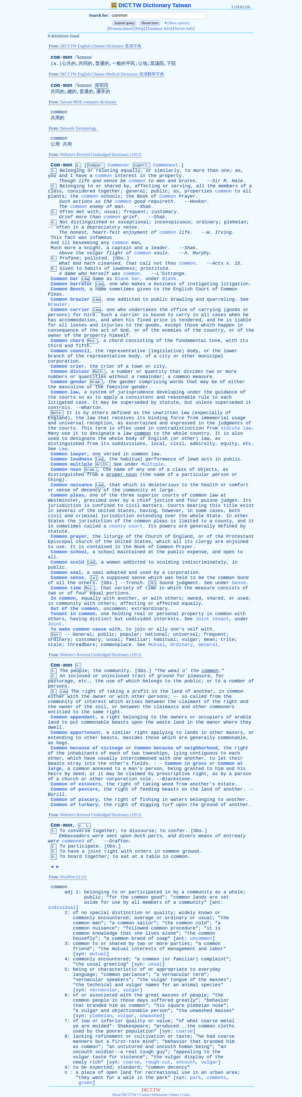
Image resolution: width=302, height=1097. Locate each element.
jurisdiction (64, 505)
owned (194, 598)
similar (122, 732)
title (230, 505)
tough (147, 1051)
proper (114, 474)
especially (209, 412)
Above (66, 253)
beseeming (85, 242)
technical (99, 984)
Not (64, 222)
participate (83, 846)
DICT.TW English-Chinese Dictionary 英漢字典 (100, 46)
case (81, 402)
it (248, 402)
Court (202, 289)
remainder (149, 376)
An (62, 676)
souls (161, 253)
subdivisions (128, 443)
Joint (55, 624)
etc (247, 443)
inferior (112, 1021)
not (158, 263)
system (98, 392)
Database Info (159, 28)
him (219, 768)
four (192, 500)
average (144, 917)
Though (67, 180)
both (234, 510)
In (229, 515)
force (177, 418)
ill (66, 242)
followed (137, 928)
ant (216, 902)
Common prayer (69, 536)
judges (229, 500)
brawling (181, 299)
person (220, 474)
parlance (134, 974)
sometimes (121, 289)
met (80, 211)
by (126, 186)
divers (187, 836)
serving (181, 186)
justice (163, 500)
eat (125, 856)
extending (149, 515)
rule (203, 397)
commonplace (116, 644)
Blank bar (127, 278)
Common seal (66, 572)
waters (178, 799)
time (150, 588)
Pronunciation (120, 28)
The (63, 206)
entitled (59, 712)
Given (67, 268)
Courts (176, 505)
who (82, 273)
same (97, 712)
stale (55, 644)
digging (149, 804)
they (245, 722)
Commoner (119, 165)
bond (243, 577)
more (199, 170)
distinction (127, 912)
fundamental (191, 340)
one (225, 170)
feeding (149, 789)
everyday (209, 969)
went (97, 1077)
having (148, 510)
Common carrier (70, 309)
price (161, 320)
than (212, 170)
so (81, 397)
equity (229, 443)
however (172, 510)
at (154, 490)
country (214, 330)
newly (80, 1062)
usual (111, 211)
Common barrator (71, 284)
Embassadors (74, 836)
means (205, 836)
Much (56, 247)
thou (170, 263)
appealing (188, 1051)
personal (168, 613)
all (200, 186)
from (192, 418)
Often (67, 211)
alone (169, 933)
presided (95, 500)
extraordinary (150, 608)
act (105, 330)
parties (180, 943)
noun (131, 474)
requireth (160, 201)
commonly (84, 917)
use (66, 433)
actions (83, 201)
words (177, 381)
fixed (144, 320)
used (139, 428)
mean (209, 639)
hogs (61, 743)
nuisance (103, 928)
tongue (178, 979)
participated (145, 892)
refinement (109, 1036)
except (173, 325)
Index (175, 1095)
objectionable (130, 1010)
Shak (145, 206)
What (64, 263)
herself (99, 273)
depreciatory (103, 227)
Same (98, 278)
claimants (166, 706)
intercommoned (138, 758)
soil (100, 706)
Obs (119, 258)
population (140, 1031)
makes (138, 284)
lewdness (123, 268)
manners (83, 1041)
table (153, 856)
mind (148, 1041)
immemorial (215, 418)
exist (247, 505)
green (85, 1082)
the (152, 175)
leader (159, 247)
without (119, 376)
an (176, 984)
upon (137, 722)
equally (131, 170)
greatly (185, 1000)
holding (122, 613)
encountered (113, 917)
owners (178, 717)
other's (119, 763)
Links (186, 1095)
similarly (166, 170)
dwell (55, 727)
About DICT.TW (124, 1095)
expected (101, 1067)
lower (230, 351)
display (194, 1057)
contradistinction (180, 428)
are (183, 526)
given (144, 289)
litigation (235, 284)
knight (92, 247)
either (236, 381)
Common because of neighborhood (176, 748)
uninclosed (115, 676)
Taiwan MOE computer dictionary (88, 102)
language (84, 974)
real (139, 613)
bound (158, 314)
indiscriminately (204, 562)
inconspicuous (172, 222)
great (152, 995)
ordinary (207, 222)
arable (242, 717)
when (234, 314)
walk (128, 1077)
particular (195, 474)
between (155, 701)
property (170, 175)
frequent (135, 211)
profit (140, 691)
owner (55, 335)
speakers (117, 979)
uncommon (115, 608)
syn (80, 954)
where (230, 722)
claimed (135, 773)
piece (88, 1072)
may (204, 381)
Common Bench (67, 289)
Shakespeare (133, 1026)
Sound (166, 582)
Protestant (240, 536)
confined (103, 505)
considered (81, 191)
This (56, 237)
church (84, 541)
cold (201, 923)
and (63, 175)
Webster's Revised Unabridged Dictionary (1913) (100, 154)
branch (56, 356)
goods (233, 309)
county (223, 521)
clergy (203, 541)
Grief (66, 217)
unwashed (201, 1010)
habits (93, 268)
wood (167, 784)
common (59, 112)
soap (162, 938)
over (114, 500)
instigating (202, 284)
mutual (120, 948)
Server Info (183, 28)
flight (114, 253)
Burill (56, 794)
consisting (139, 340)
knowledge (104, 933)
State (214, 515)
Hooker (198, 201)
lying (180, 753)
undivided (138, 619)
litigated (60, 402)
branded (97, 1005)
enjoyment (135, 232)
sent (111, 836)
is (145, 314)
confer (176, 830)
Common (167, 196)
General (82, 634)
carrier (130, 314)
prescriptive (173, 773)
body (192, 351)
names (152, 984)
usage (239, 418)
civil (177, 443)
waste (163, 722)
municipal (210, 356)
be (123, 180)
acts (206, 459)
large (166, 490)
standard (129, 1067)
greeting (115, 964)
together (109, 191)
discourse (141, 830)
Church (153, 536)
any (105, 242)
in (142, 175)
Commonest (165, 165)
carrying (210, 309)
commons (216, 1077)
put (74, 722)
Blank (169, 278)
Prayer (187, 196)
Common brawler (70, 299)
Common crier (67, 366)
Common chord (67, 340)
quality (163, 912)
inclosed (79, 676)
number (125, 371)
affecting (147, 186)
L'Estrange (170, 273)
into (89, 763)
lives (152, 933)
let (222, 758)
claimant (190, 701)
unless (203, 402)
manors (234, 732)
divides (193, 371)
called (92, 526)
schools (110, 196)
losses (78, 325)
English (183, 289)
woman (113, 562)
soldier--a (109, 1051)
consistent (140, 397)
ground (165, 676)
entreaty (234, 836)
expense (197, 552)
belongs (152, 681)
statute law (236, 428)
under (152, 278)
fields (140, 763)
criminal (87, 515)
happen (226, 325)
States (126, 510)
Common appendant (73, 717)
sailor (145, 923)
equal (97, 593)
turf (167, 804)
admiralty (202, 443)
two (210, 371)
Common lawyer (69, 454)
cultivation (149, 1036)
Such (64, 201)
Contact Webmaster (154, 1095)
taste (183, 1036)
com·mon (61, 57)
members (228, 186)
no (84, 912)
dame (70, 273)
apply (111, 397)
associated (104, 995)
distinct (101, 619)
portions (117, 593)
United (106, 510)
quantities (92, 376)
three (127, 495)
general (135, 191)
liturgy (113, 536)
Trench (134, 582)
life (83, 180)
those (191, 325)
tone (214, 340)
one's (177, 629)
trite (227, 639)
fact (70, 237)
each (226, 397)
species (211, 984)
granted (194, 768)
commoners (221, 706)
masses (217, 979)
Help (140, 28)
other (188, 356)
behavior (218, 1000)
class (55, 191)
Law (63, 448)
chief (144, 500)
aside (91, 902)
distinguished (89, 222)
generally (202, 526)
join (139, 629)
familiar (137, 639)
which (208, 325)
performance (160, 459)
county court (126, 526)
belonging (135, 717)
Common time (66, 588)
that (131, 263)
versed (112, 454)
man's (136, 768)
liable (242, 320)
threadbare (81, 644)
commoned (73, 841)
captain (122, 247)
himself (119, 335)
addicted (129, 299)
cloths (226, 1026)
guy (161, 1051)
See (244, 299)
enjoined (237, 541)
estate (226, 784)
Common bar (64, 278)
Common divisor (70, 371)
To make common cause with (85, 629)
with (93, 211)
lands (191, 732)
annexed (102, 768)
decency (91, 490)
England (58, 418)
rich (95, 1062)
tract (139, 676)
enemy (97, 206)
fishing (149, 799)
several (66, 510)
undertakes (143, 309)
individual (62, 907)
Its (247, 500)
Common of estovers (76, 784)
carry (183, 314)
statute (169, 402)
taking (115, 691)
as (238, 170)
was (82, 237)
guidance (226, 392)
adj (68, 892)
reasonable (181, 397)
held (181, 577)
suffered (162, 1000)
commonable (95, 722)
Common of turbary (74, 804)
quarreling (221, 299)
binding (158, 418)
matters (152, 505)
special (99, 912)
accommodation (77, 320)
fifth (83, 345)
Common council (70, 351)
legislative (166, 351)
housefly (84, 938)
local (158, 443)
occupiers (210, 717)
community (135, 490)
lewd (192, 459)
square (176, 1005)
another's (202, 784)
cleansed (109, 263)
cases (219, 314)
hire (89, 314)
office (178, 309)
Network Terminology (78, 128)
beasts (120, 722)
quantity (156, 371)
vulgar (95, 253)
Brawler (58, 304)
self (192, 629)
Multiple (152, 464)
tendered (190, 320)
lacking (83, 1036)
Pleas (55, 294)
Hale (237, 180)
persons (58, 314)
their (236, 758)
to (188, 170)
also (237, 433)
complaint (213, 959)
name (100, 289)
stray (74, 763)
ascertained (141, 423)
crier (108, 366)
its (244, 340)
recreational (162, 1072)
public (159, 191)
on (184, 789)
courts (67, 397)
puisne (209, 500)
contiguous (204, 753)
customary (164, 211)
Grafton (119, 841)
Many (53, 433)
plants (56, 196)
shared (112, 186)
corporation (63, 361)
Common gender (69, 381)
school (106, 552)
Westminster (63, 500)
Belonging (72, 170)
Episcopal (60, 541)
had (211, 1036)
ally (162, 629)
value (163, 1021)
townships (155, 753)
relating (107, 170)
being (175, 768)
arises (134, 701)
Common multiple (71, 464)
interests (166, 619)
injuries (112, 325)
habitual (131, 459)
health (209, 485)
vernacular (176, 974)
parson (242, 773)
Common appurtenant (76, 732)
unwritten (165, 412)
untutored (130, 1046)
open (228, 552)
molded (100, 1026)
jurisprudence (136, 392)
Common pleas (67, 495)
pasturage (60, 681)
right (89, 691)
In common (63, 598)
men (161, 180)
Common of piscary (74, 799)
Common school (69, 552)
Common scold (67, 562)
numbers (58, 376)
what (192, 1021)
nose (217, 1005)
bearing (197, 505)
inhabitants (82, 753)
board (75, 856)
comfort (239, 485)
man (119, 206)
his (130, 320)
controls (59, 407)
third (55, 345)
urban (216, 1072)
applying (162, 732)
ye (76, 1026)
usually (108, 758)
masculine (71, 387)
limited (188, 521)
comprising (153, 381)
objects (207, 469)
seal (97, 572)
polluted (96, 258)
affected (168, 603)
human (186, 1046)
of (243, 186)
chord (116, 340)
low (85, 1021)
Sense (239, 582)
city (164, 356)
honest (78, 232)
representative (125, 351)
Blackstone (176, 779)
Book (142, 196)
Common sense (67, 577)
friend (81, 948)
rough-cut (157, 1062)
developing (170, 392)
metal (227, 1021)
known (205, 912)
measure (202, 376)
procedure (182, 928)
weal (173, 670)
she (138, 933)
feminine (117, 387)
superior (148, 495)
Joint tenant (212, 619)
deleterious (163, 485)
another (127, 598)
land (176, 691)
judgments (230, 423)
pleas (161, 521)
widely (187, 912)
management (181, 948)
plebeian (235, 222)
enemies (172, 330)
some (201, 510)
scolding (168, 562)
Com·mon (61, 165)
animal (190, 984)
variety (124, 588)
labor (216, 948)
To (62, 830)
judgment (187, 582)
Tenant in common (73, 613)
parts (155, 836)
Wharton (91, 407)
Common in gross (186, 763)
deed (78, 773)
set (225, 897)
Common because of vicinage (87, 748)
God (77, 263)
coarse (209, 1021)
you (52, 175)
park (162, 1077)
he (246, 314)
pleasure (199, 676)
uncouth (166, 1046)
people (79, 670)
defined (121, 412)
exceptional (133, 222)
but (188, 402)
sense (111, 180)
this (215, 505)
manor (214, 722)
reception (99, 423)
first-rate (126, 1041)
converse (79, 830)
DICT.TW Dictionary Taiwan (151, 5)
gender (127, 381)
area (231, 1072)
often (63, 227)
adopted (116, 572)
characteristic (117, 969)
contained (99, 546)
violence (131, 1057)
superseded (134, 402)
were (97, 836)
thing (55, 479)
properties (198, 191)
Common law (64, 392)
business (165, 284)
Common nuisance (71, 485)
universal (71, 423)
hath (89, 263)
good (139, 201)
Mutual (156, 644)
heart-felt (106, 232)
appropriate (172, 969)
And (55, 242)
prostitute (154, 268)
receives (123, 418)
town (137, 366)
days (142, 1000)
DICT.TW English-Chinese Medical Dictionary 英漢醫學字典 (112, 74)
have (81, 175)
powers (167, 526)
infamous (101, 237)
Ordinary (181, 644)
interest (126, 175)
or (90, 170)
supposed (118, 577)
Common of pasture (74, 789)
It (95, 402)
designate (102, 433)
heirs (55, 773)
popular (130, 634)
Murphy (201, 253)
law (185, 412)
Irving (223, 232)
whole (180, 433)
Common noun (66, 469)
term (100, 428)
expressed (182, 423)
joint (94, 851)
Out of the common (74, 608)
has (52, 320)
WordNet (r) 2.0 (73, 877)
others (100, 412)
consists (228, 588)
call (145, 263)
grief (130, 217)
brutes (187, 180)
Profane (69, 258)
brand (138, 938)
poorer (114, 1031)
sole (145, 779)
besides (133, 737)
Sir (216, 180)
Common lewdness (71, 459)
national (156, 634)
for (77, 314)
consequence (63, 330)
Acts (217, 263)
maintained (131, 552)
